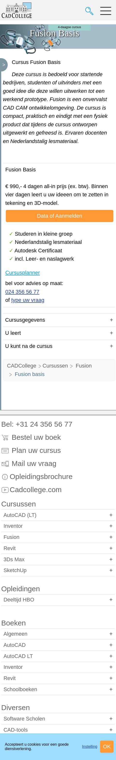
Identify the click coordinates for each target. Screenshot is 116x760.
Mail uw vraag (28, 463)
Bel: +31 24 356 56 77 (36, 424)
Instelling (89, 746)
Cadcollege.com (31, 490)
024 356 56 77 (22, 292)
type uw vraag (27, 300)
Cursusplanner (22, 273)
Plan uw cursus (31, 450)
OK (107, 747)
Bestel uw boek (31, 437)
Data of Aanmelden (59, 216)
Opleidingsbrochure (36, 476)
